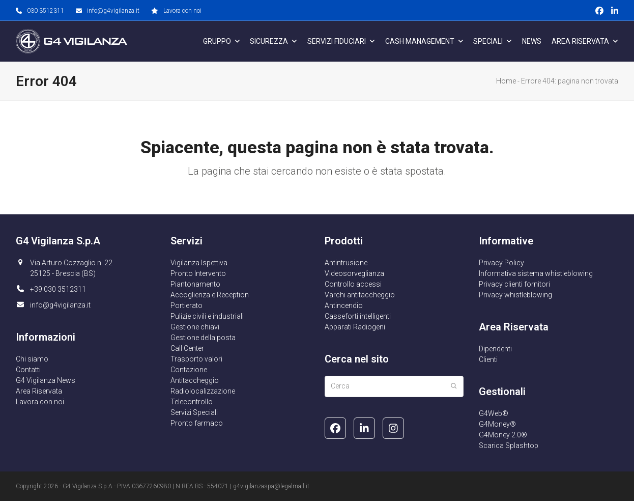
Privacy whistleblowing (515, 295)
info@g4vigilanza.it (113, 10)
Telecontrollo (191, 402)
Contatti (28, 370)
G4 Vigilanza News (45, 380)
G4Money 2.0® (503, 435)
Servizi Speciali (194, 412)
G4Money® (497, 424)
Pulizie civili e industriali (207, 316)
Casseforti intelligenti (358, 316)
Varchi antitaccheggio (360, 295)
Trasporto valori (196, 359)
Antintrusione (346, 263)
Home (506, 81)
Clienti (488, 359)
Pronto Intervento (198, 273)
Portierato (186, 305)
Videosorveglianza (354, 273)
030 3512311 (45, 10)
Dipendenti (495, 349)
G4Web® (493, 413)
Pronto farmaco (196, 423)
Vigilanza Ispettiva (198, 263)
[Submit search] (454, 386)
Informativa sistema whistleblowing (536, 273)
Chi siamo (32, 359)
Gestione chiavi (194, 327)
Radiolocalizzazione (202, 391)
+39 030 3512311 (58, 289)
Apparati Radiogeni (355, 327)
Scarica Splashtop (508, 445)
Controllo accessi (353, 284)
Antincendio (344, 305)
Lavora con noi (182, 10)
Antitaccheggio (194, 380)
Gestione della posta (203, 337)
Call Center (187, 348)
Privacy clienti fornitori (514, 284)
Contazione (188, 370)
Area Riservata (39, 391)
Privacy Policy (501, 263)
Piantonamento (195, 284)
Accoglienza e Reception (209, 295)
